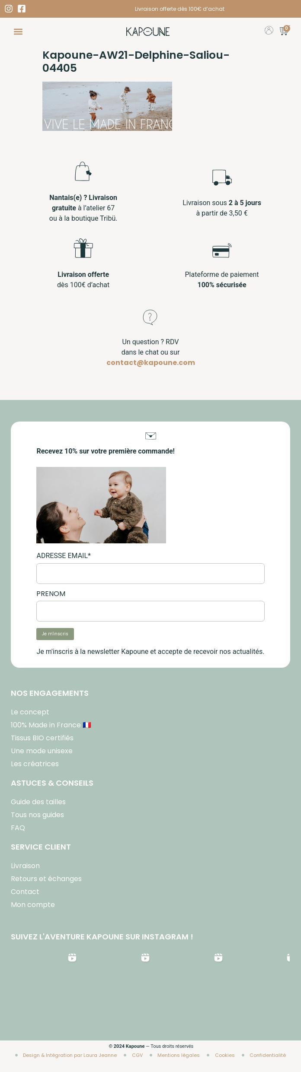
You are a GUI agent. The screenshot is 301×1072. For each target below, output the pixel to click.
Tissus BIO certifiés (42, 738)
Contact (25, 892)
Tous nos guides (37, 815)
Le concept (30, 712)
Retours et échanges (46, 879)
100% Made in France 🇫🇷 (51, 725)
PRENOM (50, 593)
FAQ (18, 828)
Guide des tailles (38, 802)
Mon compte (33, 905)
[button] (18, 32)
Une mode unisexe (42, 751)
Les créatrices (35, 764)
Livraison (25, 866)
